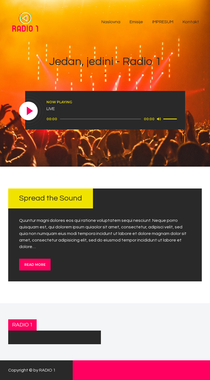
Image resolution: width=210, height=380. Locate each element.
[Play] (28, 111)
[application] (112, 119)
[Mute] (159, 119)
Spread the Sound (50, 198)
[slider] (171, 118)
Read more (35, 265)
